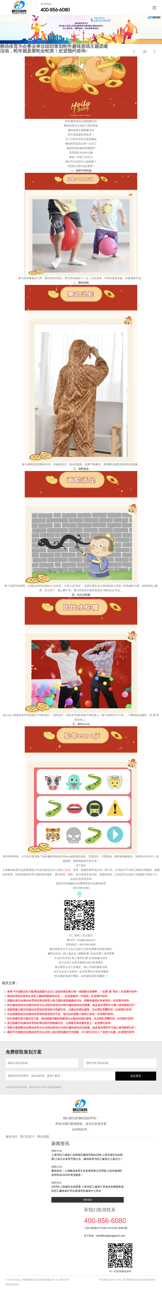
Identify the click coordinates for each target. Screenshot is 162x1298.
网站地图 (43, 1136)
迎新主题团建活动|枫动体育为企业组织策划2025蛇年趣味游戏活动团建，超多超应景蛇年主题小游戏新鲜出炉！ (72, 1027)
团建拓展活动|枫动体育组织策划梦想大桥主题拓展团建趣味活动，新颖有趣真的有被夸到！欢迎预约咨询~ (68, 1000)
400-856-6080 (55, 10)
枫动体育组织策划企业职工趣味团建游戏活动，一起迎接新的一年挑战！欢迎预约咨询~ (57, 996)
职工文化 (65, 869)
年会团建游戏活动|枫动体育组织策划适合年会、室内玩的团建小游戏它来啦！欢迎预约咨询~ (60, 1014)
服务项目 (12, 1136)
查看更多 (87, 1199)
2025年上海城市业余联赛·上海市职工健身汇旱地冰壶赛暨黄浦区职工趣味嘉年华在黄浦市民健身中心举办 (87, 1186)
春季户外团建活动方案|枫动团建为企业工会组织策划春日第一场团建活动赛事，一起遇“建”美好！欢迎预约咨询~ (72, 991)
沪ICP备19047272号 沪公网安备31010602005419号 (127, 1279)
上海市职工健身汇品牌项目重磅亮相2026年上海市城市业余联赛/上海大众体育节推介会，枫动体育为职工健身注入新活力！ (87, 1155)
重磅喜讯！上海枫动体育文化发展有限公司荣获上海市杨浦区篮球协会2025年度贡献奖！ (87, 1171)
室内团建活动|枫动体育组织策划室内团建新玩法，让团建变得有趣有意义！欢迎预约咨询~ (59, 1023)
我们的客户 (27, 1136)
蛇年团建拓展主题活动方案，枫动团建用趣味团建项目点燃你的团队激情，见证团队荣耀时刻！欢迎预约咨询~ (71, 1018)
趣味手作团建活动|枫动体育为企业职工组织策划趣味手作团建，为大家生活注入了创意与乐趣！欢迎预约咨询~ (71, 1032)
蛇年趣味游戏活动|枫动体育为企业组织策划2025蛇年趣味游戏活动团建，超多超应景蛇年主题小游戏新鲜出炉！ (72, 1005)
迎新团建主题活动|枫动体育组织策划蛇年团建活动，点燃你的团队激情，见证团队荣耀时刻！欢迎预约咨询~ (70, 1009)
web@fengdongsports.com (110, 1235)
